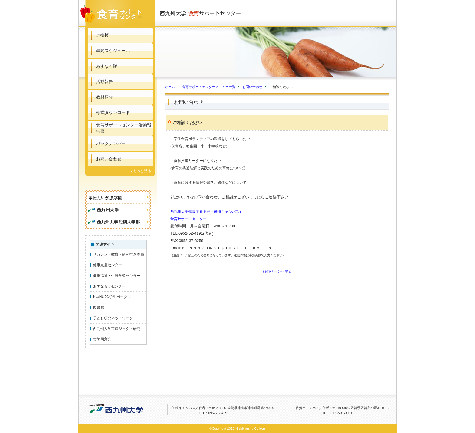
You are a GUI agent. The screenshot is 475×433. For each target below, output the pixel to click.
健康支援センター (107, 265)
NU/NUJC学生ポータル (112, 297)
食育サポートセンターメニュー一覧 (208, 87)
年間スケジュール (113, 50)
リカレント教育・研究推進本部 (118, 254)
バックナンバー (111, 143)
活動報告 (104, 81)
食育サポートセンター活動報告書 (123, 128)
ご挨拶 (102, 35)
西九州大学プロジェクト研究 (116, 329)
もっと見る (142, 171)
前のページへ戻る (277, 271)
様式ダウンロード (113, 112)
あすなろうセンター (109, 286)
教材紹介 (104, 97)
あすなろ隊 (106, 66)
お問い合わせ (108, 158)
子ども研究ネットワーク (113, 318)
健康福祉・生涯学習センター (116, 276)
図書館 (98, 307)
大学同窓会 (102, 339)
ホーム (170, 87)
